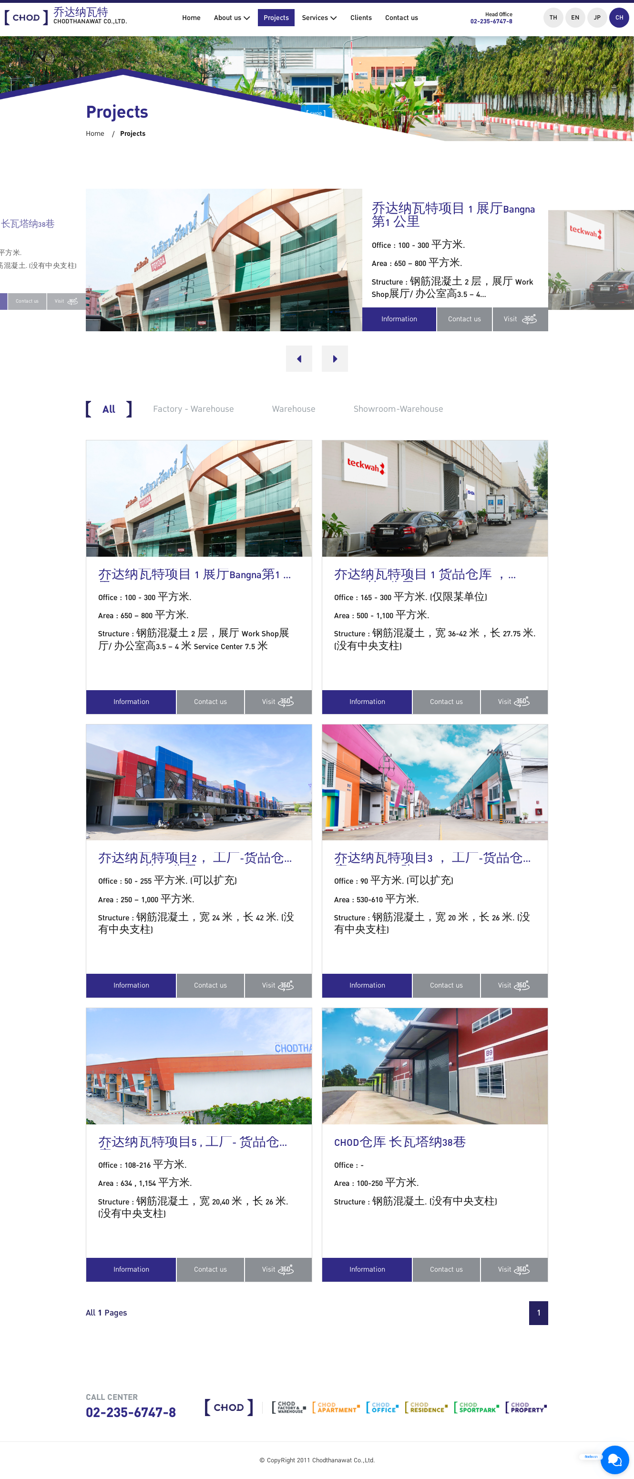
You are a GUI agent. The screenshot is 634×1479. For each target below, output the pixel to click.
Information (399, 319)
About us (232, 17)
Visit (66, 301)
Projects (276, 17)
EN (575, 17)
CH (619, 17)
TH (553, 17)
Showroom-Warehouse (398, 409)
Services (319, 17)
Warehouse (294, 409)
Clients (361, 17)
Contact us (401, 17)
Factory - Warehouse (193, 409)
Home (191, 17)
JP (597, 17)
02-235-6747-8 (491, 22)
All (108, 409)
